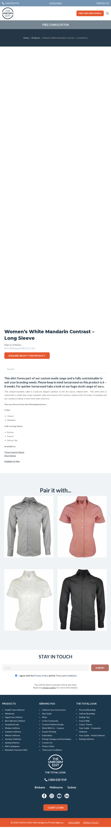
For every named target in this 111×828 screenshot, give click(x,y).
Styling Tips (84, 718)
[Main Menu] (107, 13)
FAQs (44, 718)
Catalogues (55, 3)
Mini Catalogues (12, 747)
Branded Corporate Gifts (16, 751)
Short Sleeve (10, 455)
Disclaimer (74, 824)
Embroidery (47, 736)
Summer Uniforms (13, 732)
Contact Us (102, 3)
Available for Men (12, 461)
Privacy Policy (41, 676)
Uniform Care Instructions (54, 711)
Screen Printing (49, 732)
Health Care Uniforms (15, 711)
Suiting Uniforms (86, 740)
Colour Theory (85, 725)
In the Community (50, 721)
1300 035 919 (55, 780)
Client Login (55, 808)
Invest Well (84, 721)
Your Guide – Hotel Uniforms (92, 736)
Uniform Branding (87, 714)
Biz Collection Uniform (15, 721)
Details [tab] (10, 369)
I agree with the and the (48, 676)
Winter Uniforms (12, 736)
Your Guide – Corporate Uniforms (90, 731)
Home (26, 38)
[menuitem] (102, 3)
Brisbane (40, 788)
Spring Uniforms (12, 743)
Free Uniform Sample (90, 13)
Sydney (71, 788)
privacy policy (49, 688)
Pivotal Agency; (56, 823)
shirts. (101, 386)
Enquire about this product (27, 355)
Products (36, 38)
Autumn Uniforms (13, 740)
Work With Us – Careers (53, 729)
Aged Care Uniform (13, 718)
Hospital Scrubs (12, 725)
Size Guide (47, 714)
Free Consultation (55, 24)
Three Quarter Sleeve (14, 452)
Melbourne (56, 788)
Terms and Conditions (66, 676)
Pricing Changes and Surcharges (56, 740)
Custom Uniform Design (53, 725)
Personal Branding (87, 711)
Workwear (9, 714)
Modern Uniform (12, 729)
